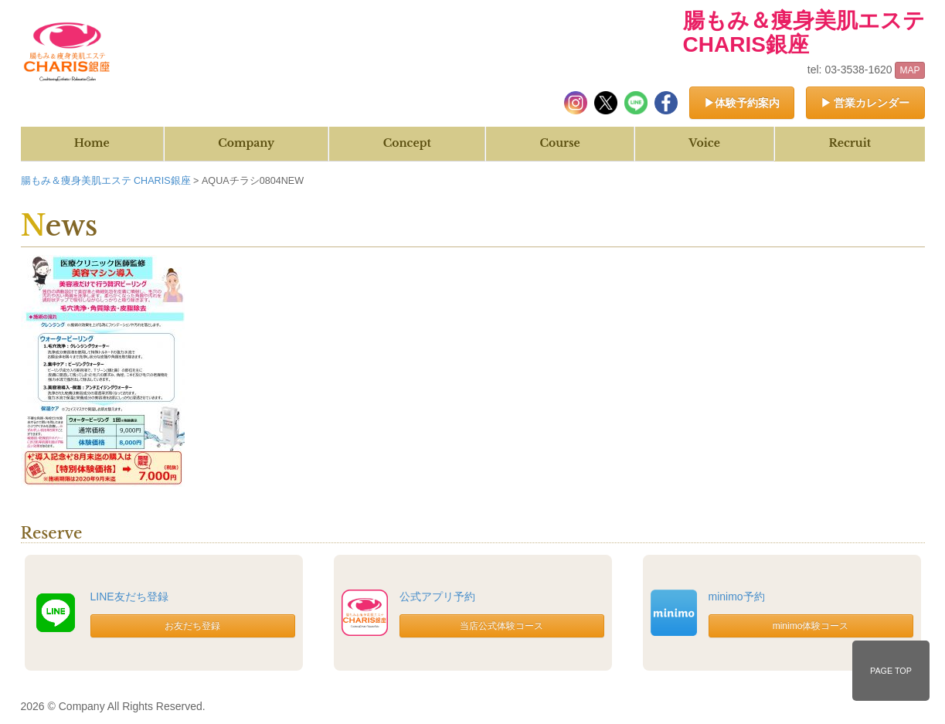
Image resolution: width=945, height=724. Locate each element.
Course (559, 143)
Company (246, 143)
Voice (703, 143)
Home (92, 143)
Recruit (849, 143)
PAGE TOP (891, 670)
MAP (909, 70)
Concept (407, 143)
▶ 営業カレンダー (865, 103)
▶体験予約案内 (742, 103)
